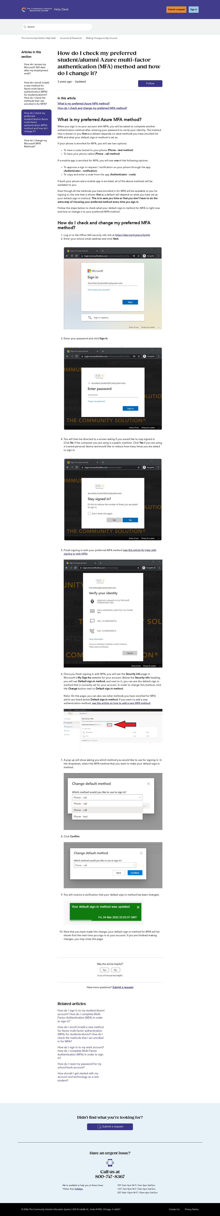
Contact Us (174, 1209)
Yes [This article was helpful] (104, 970)
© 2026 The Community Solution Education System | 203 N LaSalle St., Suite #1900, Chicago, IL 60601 (71, 1209)
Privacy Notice (192, 1209)
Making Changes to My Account (101, 38)
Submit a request (176, 10)
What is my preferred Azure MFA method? (84, 103)
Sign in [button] (193, 10)
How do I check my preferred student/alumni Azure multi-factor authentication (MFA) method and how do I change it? (36, 122)
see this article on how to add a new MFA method (121, 703)
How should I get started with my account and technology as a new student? (78, 1077)
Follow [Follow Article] (150, 83)
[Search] (56, 27)
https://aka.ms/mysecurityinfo (132, 235)
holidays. (79, 1189)
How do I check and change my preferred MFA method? (92, 108)
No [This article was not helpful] (115, 970)
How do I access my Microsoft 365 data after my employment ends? (36, 69)
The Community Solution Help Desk (38, 38)
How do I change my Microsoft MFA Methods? (35, 143)
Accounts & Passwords (71, 38)
